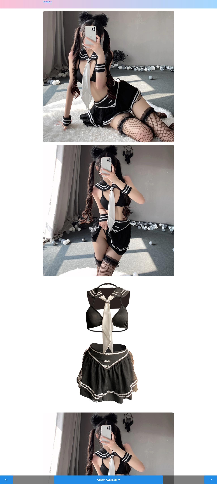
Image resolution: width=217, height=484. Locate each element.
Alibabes (47, 1)
